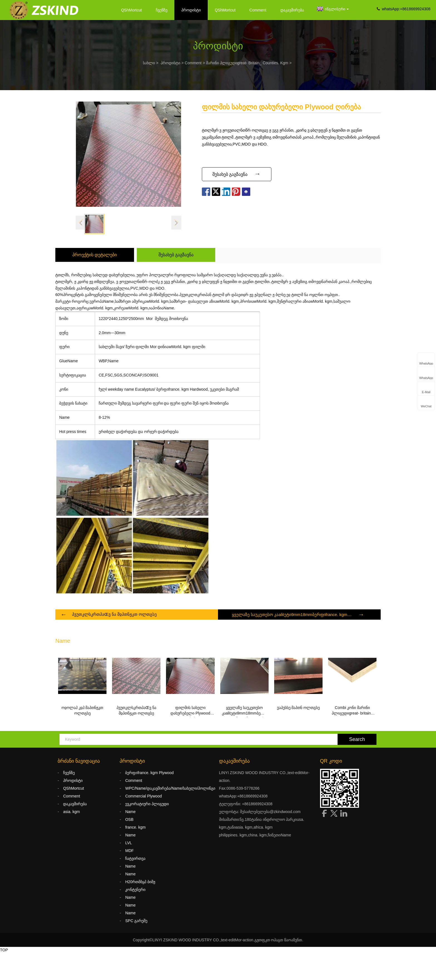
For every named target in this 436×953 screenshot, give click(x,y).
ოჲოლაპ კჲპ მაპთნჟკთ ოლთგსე (82, 710)
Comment (257, 10)
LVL (128, 843)
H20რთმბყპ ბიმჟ (140, 882)
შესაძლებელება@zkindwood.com (270, 811)
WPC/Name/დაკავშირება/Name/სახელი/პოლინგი (170, 788)
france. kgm (135, 827)
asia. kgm (71, 811)
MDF (129, 850)
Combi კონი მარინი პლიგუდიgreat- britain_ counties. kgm (352, 711)
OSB (129, 819)
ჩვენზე (161, 10)
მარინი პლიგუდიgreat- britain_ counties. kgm (247, 63)
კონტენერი (135, 889)
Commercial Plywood (143, 796)
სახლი (149, 63)
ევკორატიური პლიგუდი (147, 804)
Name (130, 811)
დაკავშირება (292, 10)
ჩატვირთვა (135, 858)
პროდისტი (191, 10)
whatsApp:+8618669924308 (406, 9)
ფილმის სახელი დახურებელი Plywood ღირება (190, 711)
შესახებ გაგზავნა (176, 254)
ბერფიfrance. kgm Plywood (149, 772)
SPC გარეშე (136, 920)
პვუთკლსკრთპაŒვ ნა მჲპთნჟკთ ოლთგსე (114, 614)
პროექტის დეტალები (94, 254)
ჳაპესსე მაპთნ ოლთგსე (298, 707)
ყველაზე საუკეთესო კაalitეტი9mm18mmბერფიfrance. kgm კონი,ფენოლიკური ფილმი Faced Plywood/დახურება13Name (245, 711)
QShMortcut (131, 10)
